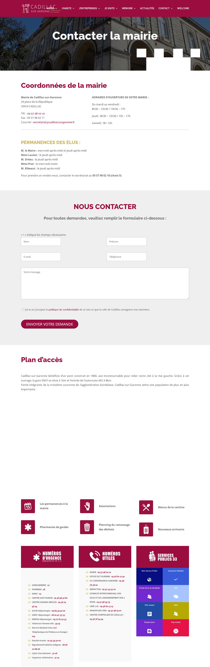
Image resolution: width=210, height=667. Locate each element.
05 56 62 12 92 (118, 573)
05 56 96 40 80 (60, 594)
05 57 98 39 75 (103, 599)
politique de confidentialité (64, 306)
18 (44, 586)
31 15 (56, 654)
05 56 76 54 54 (96, 616)
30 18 (54, 650)
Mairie (50, 8)
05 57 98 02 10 (36, 110)
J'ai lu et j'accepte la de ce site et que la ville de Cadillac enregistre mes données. (87, 306)
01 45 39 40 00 (54, 637)
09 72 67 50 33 (59, 616)
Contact (164, 8)
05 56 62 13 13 (106, 603)
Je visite (110, 8)
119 (33, 633)
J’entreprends (88, 8)
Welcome (183, 8)
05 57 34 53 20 (109, 586)
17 (48, 582)
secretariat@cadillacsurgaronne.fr (54, 118)
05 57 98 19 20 (114, 607)
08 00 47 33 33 (58, 611)
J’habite (66, 8)
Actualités (147, 8)
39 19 (57, 620)
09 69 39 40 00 (58, 607)
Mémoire (127, 8)
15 (40, 590)
